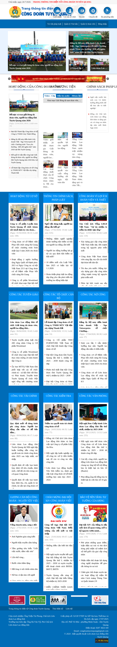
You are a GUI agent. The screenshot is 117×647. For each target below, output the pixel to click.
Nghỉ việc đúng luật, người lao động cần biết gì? (58, 219)
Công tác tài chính (24, 396)
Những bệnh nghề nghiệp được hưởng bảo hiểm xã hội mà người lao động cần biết (59, 242)
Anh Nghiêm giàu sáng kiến (23, 536)
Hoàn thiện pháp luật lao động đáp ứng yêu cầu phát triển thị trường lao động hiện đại (59, 277)
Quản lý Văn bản (71, 24)
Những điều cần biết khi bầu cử (59, 547)
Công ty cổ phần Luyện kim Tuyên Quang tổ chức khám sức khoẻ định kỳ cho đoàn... (24, 220)
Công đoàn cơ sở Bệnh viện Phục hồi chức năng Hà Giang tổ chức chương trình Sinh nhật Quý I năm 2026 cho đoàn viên (25, 248)
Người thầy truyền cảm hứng (24, 542)
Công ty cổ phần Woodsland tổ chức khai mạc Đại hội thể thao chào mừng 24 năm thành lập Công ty (25, 284)
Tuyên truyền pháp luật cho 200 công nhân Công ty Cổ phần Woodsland (25, 343)
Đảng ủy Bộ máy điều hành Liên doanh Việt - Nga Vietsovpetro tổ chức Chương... (93, 321)
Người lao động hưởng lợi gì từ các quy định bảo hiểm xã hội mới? (59, 253)
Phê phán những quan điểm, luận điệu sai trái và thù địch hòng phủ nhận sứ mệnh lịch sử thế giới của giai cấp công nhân (94, 548)
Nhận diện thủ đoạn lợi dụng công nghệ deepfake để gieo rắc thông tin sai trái (94, 563)
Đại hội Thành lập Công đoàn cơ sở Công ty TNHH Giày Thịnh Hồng (24, 132)
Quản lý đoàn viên (88, 24)
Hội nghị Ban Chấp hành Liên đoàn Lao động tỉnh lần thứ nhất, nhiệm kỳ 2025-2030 (93, 420)
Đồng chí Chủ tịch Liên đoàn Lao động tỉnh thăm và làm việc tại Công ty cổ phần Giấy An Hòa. (59, 442)
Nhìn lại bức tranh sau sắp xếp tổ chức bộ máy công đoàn (94, 286)
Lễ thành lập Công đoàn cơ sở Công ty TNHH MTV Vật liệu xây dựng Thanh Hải (78, 68)
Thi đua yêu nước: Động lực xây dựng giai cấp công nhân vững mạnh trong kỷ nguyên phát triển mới (94, 272)
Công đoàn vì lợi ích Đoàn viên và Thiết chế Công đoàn (93, 200)
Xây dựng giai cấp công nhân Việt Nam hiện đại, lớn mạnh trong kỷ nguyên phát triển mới (94, 246)
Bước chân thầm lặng (21, 563)
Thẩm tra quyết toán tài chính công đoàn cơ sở (58, 419)
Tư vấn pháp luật (54, 24)
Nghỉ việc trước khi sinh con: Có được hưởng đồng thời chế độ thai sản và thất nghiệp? (98, 102)
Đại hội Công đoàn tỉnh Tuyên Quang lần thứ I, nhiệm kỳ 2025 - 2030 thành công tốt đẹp (59, 359)
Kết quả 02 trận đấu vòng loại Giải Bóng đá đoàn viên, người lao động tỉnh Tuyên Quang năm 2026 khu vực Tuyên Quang (24, 159)
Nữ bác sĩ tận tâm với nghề (23, 575)
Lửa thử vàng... (18, 557)
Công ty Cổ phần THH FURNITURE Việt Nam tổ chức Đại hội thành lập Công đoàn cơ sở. (59, 344)
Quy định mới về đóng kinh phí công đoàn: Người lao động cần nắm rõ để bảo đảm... (24, 422)
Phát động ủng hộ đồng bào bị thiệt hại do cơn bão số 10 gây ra (94, 480)
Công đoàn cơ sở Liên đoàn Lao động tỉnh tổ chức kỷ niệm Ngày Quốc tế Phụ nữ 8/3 (94, 377)
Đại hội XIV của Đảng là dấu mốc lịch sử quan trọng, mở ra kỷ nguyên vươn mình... (93, 521)
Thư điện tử (58, 609)
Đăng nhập (102, 24)
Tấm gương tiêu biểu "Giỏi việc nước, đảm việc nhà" (25, 549)
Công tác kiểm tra (58, 396)
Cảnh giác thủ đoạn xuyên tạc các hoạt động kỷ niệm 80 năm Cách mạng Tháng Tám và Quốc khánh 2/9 (94, 576)
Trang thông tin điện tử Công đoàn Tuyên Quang (29, 609)
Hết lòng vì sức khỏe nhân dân (25, 569)
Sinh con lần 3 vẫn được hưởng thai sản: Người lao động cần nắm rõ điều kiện (94, 346)
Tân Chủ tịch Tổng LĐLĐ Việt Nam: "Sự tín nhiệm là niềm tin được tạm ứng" (93, 220)
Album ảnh (77, 96)
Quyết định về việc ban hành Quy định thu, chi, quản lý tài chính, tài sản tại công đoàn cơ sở (25, 484)
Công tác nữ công (93, 294)
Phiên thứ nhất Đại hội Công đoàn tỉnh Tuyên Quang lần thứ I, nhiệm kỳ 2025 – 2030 (59, 373)
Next (107, 78)
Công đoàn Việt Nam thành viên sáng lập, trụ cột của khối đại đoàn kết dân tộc (94, 259)
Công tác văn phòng (93, 396)
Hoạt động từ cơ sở (23, 196)
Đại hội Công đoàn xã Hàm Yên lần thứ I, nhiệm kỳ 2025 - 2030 (59, 384)
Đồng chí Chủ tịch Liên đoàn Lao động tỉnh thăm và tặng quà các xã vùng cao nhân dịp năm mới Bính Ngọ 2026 (98, 121)
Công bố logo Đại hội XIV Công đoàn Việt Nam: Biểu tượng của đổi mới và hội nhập (58, 523)
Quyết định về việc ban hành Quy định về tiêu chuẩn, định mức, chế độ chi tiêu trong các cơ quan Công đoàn (25, 469)
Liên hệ (69, 609)
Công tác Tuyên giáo (24, 294)
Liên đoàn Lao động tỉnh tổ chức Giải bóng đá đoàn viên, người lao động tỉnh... (24, 319)
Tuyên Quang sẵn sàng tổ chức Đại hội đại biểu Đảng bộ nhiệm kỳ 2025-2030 (59, 578)
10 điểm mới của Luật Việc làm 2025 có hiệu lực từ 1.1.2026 (59, 265)
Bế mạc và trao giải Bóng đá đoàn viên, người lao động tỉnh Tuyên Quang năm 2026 (36, 66)
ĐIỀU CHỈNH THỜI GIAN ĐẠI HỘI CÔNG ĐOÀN (59, 588)
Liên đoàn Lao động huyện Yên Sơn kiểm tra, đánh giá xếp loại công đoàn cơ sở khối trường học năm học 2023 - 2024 (59, 474)
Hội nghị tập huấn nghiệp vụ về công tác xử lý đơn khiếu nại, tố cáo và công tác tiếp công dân (59, 457)
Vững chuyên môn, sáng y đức (24, 518)
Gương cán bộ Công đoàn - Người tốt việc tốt (24, 501)
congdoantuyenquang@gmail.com (94, 631)
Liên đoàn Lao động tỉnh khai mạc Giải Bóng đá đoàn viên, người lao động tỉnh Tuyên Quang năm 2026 (100, 68)
